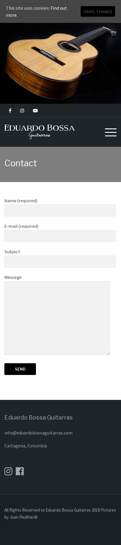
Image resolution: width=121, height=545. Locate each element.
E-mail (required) (59, 231)
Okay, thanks (98, 11)
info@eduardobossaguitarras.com (38, 433)
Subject (59, 256)
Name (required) (59, 205)
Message (57, 315)
